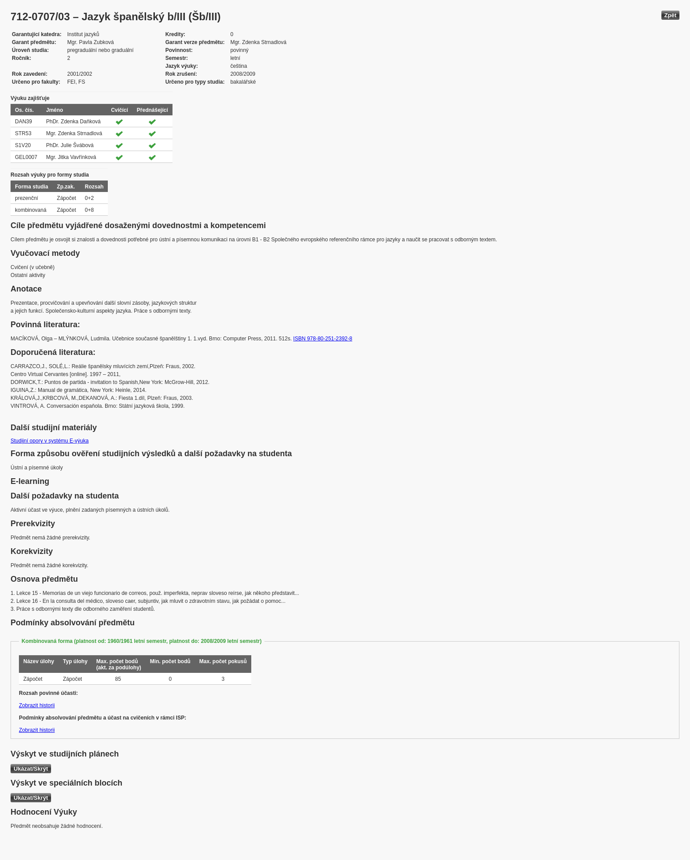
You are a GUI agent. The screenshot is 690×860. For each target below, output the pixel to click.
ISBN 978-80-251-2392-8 (322, 339)
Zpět (670, 15)
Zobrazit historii (37, 705)
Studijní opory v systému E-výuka (49, 441)
